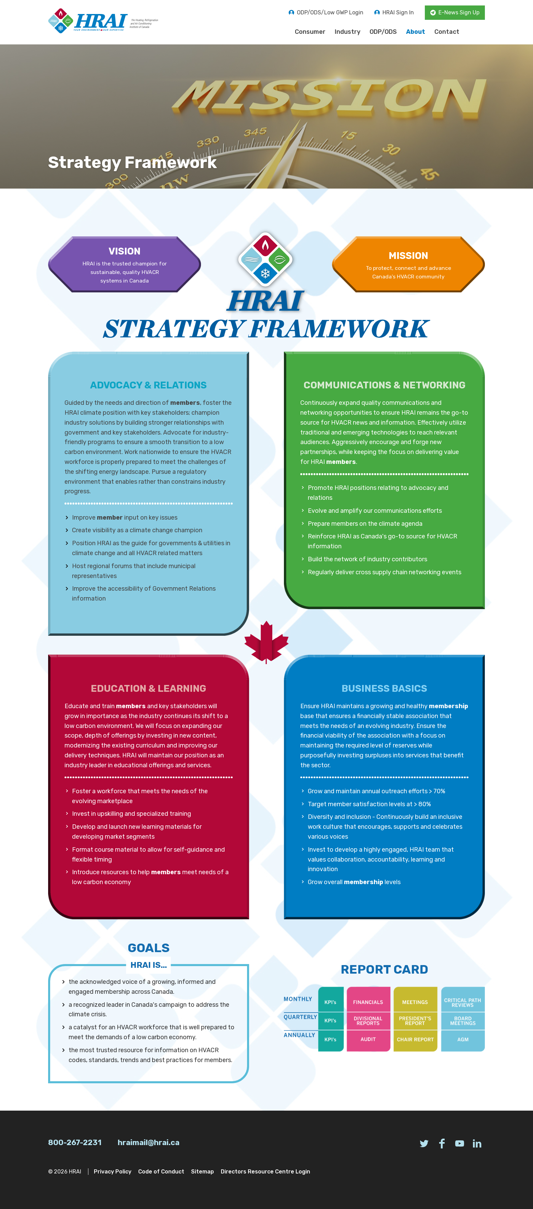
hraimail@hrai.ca (148, 1142)
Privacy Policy (112, 1171)
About (415, 32)
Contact (446, 32)
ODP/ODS (383, 32)
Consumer (310, 32)
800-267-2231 (74, 1142)
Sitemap (202, 1171)
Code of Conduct (161, 1171)
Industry (347, 32)
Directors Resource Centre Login (265, 1171)
